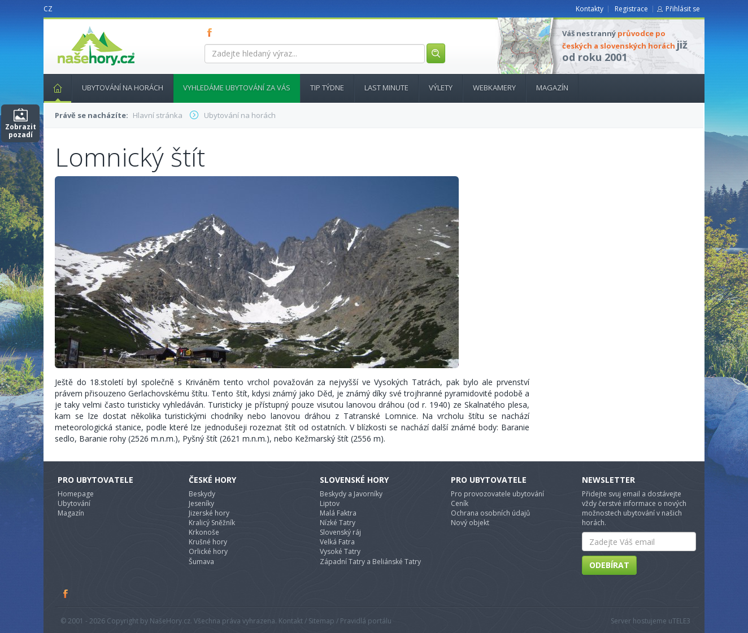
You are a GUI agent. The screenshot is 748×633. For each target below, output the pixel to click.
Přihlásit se (683, 9)
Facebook (66, 593)
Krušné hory (208, 542)
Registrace (631, 9)
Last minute (386, 87)
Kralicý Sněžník (212, 522)
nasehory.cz (76, 26)
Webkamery (494, 87)
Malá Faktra (338, 513)
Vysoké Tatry (340, 551)
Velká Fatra (337, 542)
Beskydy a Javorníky (351, 494)
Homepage (76, 494)
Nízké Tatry (337, 522)
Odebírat (609, 565)
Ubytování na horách (122, 87)
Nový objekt (470, 522)
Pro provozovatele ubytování (497, 494)
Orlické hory (208, 551)
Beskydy (202, 494)
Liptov (330, 503)
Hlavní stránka (53, 87)
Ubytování (74, 503)
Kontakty (589, 9)
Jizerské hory (209, 513)
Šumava (201, 561)
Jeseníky (201, 503)
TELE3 (681, 621)
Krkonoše (204, 532)
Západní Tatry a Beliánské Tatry (370, 561)
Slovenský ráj (340, 532)
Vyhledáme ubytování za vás (236, 87)
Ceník (459, 503)
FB (211, 32)
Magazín (552, 87)
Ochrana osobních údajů (490, 513)
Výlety (441, 87)
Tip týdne (327, 87)
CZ (48, 9)
